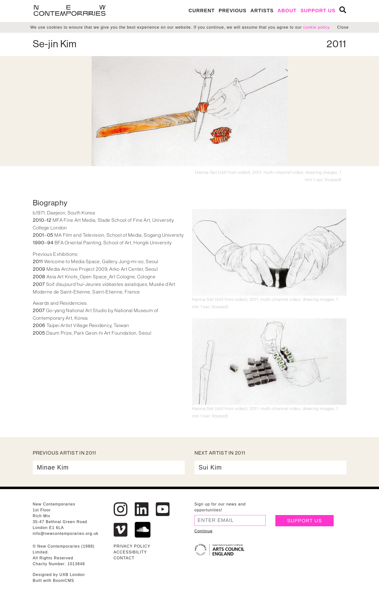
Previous (232, 10)
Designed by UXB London (59, 575)
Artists (262, 10)
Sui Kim (210, 467)
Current (202, 10)
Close (343, 27)
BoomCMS (63, 580)
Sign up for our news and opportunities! (220, 507)
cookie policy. (317, 27)
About (287, 10)
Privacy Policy (132, 546)
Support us (317, 10)
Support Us (304, 520)
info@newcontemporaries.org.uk (65, 533)
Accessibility (130, 552)
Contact (124, 558)
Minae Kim (53, 467)
